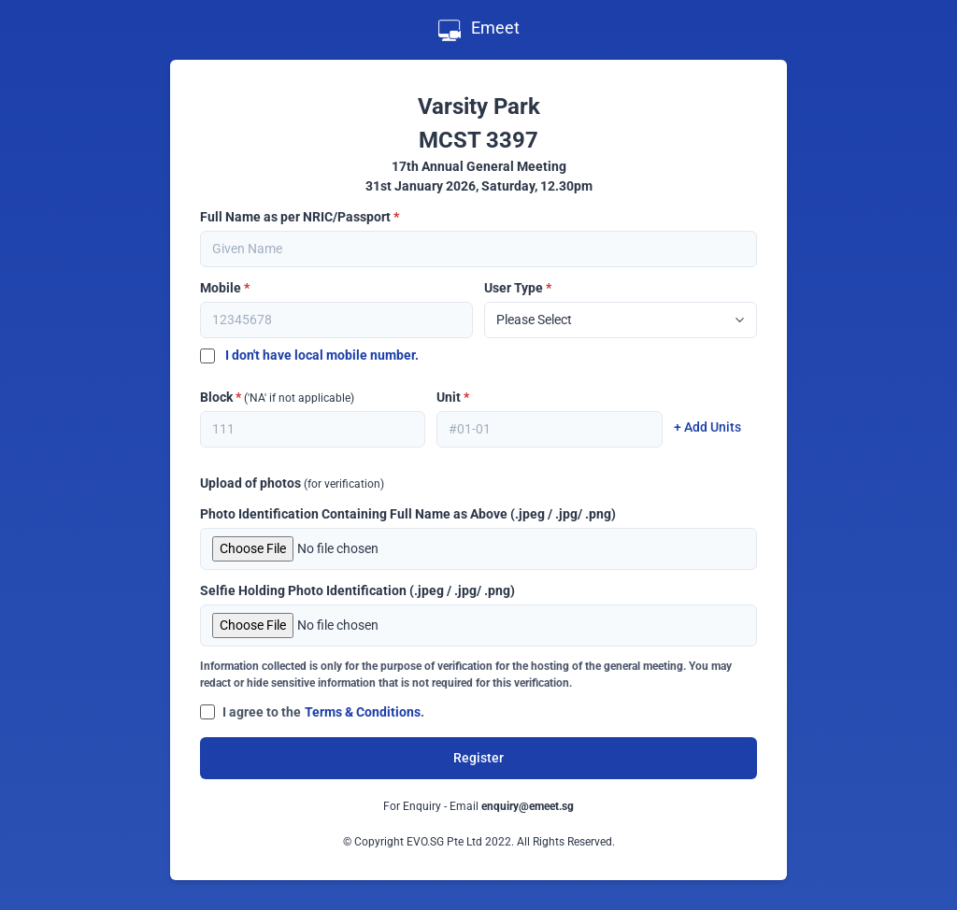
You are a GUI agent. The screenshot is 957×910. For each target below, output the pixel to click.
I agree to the (261, 711)
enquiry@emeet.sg (527, 806)
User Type (517, 287)
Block (277, 397)
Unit (452, 397)
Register (478, 757)
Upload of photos (292, 483)
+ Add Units (707, 426)
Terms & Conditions (363, 711)
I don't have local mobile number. (309, 355)
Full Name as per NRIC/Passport (299, 216)
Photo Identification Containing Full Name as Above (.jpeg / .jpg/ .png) (408, 513)
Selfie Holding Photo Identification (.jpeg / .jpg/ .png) (357, 590)
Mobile (225, 287)
